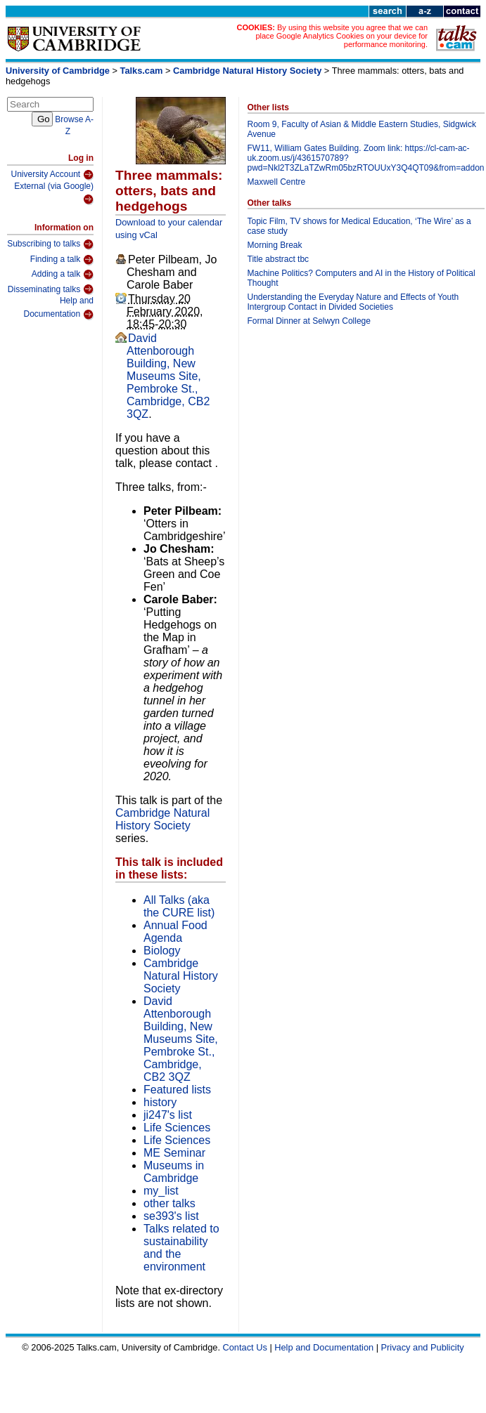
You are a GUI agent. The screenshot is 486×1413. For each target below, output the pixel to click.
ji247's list (167, 1115)
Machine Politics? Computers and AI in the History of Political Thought (361, 278)
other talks (169, 1203)
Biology (161, 951)
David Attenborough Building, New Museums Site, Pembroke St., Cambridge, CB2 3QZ (168, 376)
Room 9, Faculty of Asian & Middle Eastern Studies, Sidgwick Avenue (362, 129)
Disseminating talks (51, 289)
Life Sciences (176, 1127)
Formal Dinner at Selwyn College (309, 321)
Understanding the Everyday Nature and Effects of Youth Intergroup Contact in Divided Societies (353, 302)
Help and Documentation (58, 308)
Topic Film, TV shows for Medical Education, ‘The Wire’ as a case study (359, 226)
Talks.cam (141, 70)
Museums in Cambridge (173, 1171)
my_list (161, 1191)
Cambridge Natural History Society (247, 70)
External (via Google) (54, 193)
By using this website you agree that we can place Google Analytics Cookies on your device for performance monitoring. (341, 35)
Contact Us (245, 1347)
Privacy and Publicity (422, 1347)
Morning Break (275, 245)
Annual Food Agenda (175, 931)
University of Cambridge (58, 70)
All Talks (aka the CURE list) (179, 906)
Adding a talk (63, 274)
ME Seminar (174, 1153)
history (160, 1102)
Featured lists (177, 1090)
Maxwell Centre (277, 182)
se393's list (171, 1216)
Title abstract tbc (278, 259)
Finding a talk (62, 259)
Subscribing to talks (50, 244)
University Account (52, 174)
